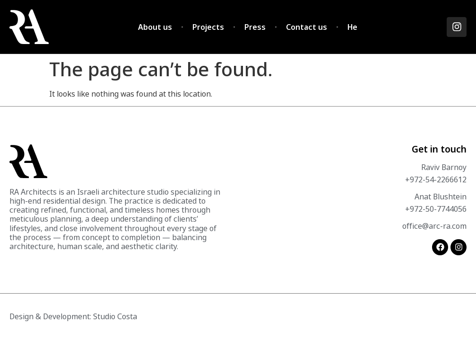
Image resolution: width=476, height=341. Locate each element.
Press (255, 27)
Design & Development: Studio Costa (73, 316)
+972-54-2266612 (436, 179)
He (352, 27)
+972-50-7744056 (436, 209)
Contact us (306, 27)
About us (155, 27)
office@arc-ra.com (434, 226)
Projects (208, 27)
